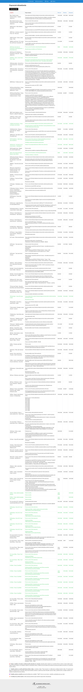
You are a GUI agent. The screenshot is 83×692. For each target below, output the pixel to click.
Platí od (59, 12)
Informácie (30, 1)
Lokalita (11, 12)
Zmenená (71, 12)
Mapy (47, 1)
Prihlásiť (53, 1)
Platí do (65, 12)
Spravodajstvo (39, 1)
